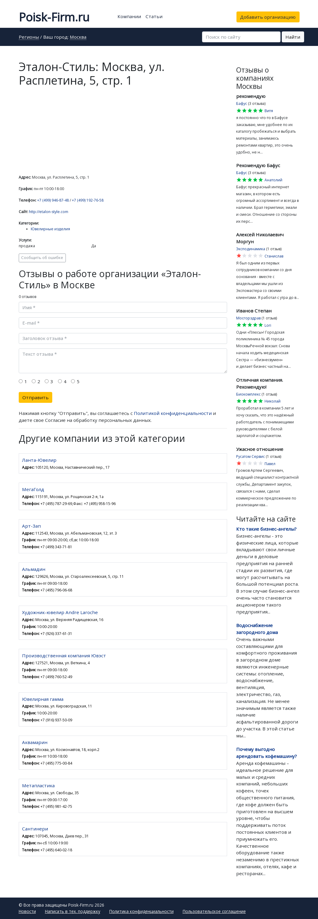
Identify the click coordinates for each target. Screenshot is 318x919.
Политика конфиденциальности (141, 911)
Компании (129, 16)
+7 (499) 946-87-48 (53, 200)
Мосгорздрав (248, 318)
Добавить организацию (268, 17)
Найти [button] (292, 37)
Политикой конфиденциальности (173, 413)
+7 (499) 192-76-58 (88, 200)
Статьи (154, 16)
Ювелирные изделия (50, 228)
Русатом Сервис (250, 456)
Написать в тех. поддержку (72, 911)
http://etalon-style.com (48, 211)
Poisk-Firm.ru (54, 17)
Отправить (35, 397)
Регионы (29, 37)
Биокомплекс (248, 394)
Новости (27, 911)
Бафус (241, 103)
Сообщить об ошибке (42, 257)
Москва (78, 37)
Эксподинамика (250, 248)
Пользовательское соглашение (214, 911)
